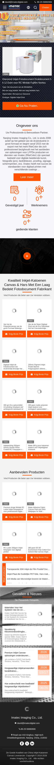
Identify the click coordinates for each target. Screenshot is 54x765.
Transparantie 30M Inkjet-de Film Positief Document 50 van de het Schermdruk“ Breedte (29, 569)
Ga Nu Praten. (27, 105)
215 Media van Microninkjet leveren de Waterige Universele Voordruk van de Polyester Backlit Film (29, 579)
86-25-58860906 (43, 2)
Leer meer (27, 177)
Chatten (45, 7)
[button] (15, 39)
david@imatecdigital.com (15, 2)
